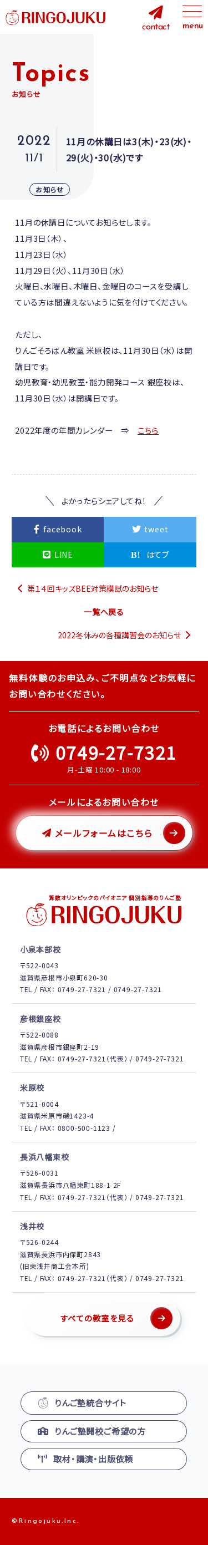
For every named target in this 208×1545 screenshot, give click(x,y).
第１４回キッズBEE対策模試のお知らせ (92, 588)
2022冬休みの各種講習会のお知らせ (119, 635)
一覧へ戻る (104, 611)
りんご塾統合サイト (82, 1403)
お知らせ (49, 189)
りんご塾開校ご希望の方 (92, 1431)
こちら (148, 430)
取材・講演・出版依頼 (85, 1459)
